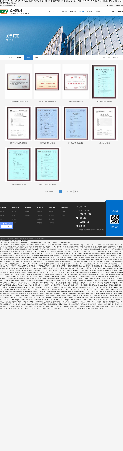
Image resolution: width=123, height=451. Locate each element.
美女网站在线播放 (115, 245)
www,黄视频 (16, 304)
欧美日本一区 (18, 289)
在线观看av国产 (37, 270)
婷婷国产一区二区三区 (33, 268)
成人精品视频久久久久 (105, 251)
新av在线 (58, 274)
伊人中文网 (56, 308)
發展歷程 (19, 57)
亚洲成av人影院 (49, 280)
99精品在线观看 (103, 280)
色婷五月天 (50, 287)
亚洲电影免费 (51, 264)
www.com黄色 (43, 287)
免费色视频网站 (32, 272)
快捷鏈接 (65, 210)
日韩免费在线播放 (78, 289)
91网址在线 (72, 297)
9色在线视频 (17, 276)
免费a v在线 (114, 278)
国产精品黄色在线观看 (29, 291)
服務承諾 (39, 214)
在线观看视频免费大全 (18, 280)
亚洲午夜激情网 (95, 259)
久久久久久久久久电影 (36, 276)
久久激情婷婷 (112, 280)
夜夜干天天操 (46, 245)
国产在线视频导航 (81, 280)
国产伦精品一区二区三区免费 (105, 255)
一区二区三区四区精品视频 (40, 297)
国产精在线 (95, 287)
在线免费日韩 (75, 259)
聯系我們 (98, 11)
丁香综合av (50, 285)
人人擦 (53, 276)
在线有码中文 (13, 306)
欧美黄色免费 (89, 306)
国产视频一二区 (15, 308)
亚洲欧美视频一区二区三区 (49, 249)
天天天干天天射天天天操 (26, 297)
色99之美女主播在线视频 (106, 287)
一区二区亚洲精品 (64, 255)
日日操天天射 (54, 259)
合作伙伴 (27, 218)
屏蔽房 (2, 214)
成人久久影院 (74, 257)
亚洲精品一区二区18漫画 (103, 300)
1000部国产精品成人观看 (43, 266)
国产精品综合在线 (108, 270)
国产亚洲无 (26, 245)
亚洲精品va (88, 268)
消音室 (14, 225)
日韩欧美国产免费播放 (102, 297)
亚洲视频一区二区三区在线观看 (44, 253)
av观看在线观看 (70, 266)
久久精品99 (108, 276)
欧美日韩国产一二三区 (32, 259)
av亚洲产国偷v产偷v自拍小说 (32, 261)
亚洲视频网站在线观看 (46, 255)
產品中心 (56, 11)
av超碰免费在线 (12, 259)
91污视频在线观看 (117, 257)
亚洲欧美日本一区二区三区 (34, 302)
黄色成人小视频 (103, 285)
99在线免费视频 (17, 291)
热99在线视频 (81, 295)
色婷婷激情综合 (49, 293)
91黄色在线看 (93, 289)
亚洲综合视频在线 (111, 289)
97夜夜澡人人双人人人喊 (25, 270)
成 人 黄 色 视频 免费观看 (98, 261)
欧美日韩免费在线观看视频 (110, 253)
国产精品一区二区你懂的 (92, 291)
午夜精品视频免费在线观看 (46, 283)
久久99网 (89, 280)
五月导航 (80, 278)
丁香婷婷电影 (67, 249)
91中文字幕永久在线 (77, 308)
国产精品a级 (58, 261)
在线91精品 (108, 257)
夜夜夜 (102, 291)
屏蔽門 (14, 218)
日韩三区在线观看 (116, 300)
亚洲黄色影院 (33, 306)
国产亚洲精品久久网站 (11, 249)
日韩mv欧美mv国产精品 (70, 283)
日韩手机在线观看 (38, 257)
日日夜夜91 (6, 261)
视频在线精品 (10, 289)
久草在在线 (65, 270)
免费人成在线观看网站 (7, 276)
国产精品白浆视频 (7, 297)
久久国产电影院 (99, 308)
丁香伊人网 (95, 251)
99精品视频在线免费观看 (116, 274)
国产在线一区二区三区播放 (93, 266)
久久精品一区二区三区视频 (72, 272)
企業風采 (37, 57)
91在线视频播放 (21, 268)
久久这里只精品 (59, 264)
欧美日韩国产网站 (70, 280)
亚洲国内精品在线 (114, 304)
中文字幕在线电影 (48, 302)
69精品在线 (49, 308)
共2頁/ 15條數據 (50, 194)
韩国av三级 (103, 259)
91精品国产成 (6, 251)
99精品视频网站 (76, 249)
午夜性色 (61, 272)
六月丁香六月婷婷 (7, 264)
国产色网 (86, 289)
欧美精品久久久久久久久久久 (8, 268)
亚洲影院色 (46, 276)
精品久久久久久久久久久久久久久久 (22, 285)
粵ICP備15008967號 (32, 241)
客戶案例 (28, 210)
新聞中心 (90, 11)
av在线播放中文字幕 (66, 289)
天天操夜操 (51, 270)
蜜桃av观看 (71, 285)
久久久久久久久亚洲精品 (102, 245)
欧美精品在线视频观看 (78, 291)
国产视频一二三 (77, 287)
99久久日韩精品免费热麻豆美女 (29, 304)
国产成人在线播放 (30, 295)
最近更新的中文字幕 (35, 245)
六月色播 (36, 255)
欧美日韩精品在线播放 (17, 287)
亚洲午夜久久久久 (95, 274)
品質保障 (39, 218)
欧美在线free (80, 297)
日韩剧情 (70, 287)
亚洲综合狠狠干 (27, 289)
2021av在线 (94, 302)
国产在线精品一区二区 (17, 251)
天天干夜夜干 (59, 306)
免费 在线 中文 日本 (42, 272)
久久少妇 (72, 255)
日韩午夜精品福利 (103, 295)
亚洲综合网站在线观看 (35, 300)
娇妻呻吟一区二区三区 (81, 285)
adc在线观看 (21, 249)
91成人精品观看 (75, 304)
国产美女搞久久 (35, 251)
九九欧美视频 (22, 259)
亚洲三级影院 (101, 289)
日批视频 (111, 297)
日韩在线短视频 (58, 283)
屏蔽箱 (2, 218)
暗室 (1, 221)
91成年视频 (101, 276)
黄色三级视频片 (40, 295)
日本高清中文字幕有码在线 (69, 293)
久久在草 (35, 289)
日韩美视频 (32, 266)
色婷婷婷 (88, 295)
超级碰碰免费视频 (89, 308)
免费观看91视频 (7, 304)
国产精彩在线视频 (97, 270)
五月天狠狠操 (39, 247)
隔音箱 (14, 221)
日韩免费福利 (116, 276)
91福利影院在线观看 (66, 291)
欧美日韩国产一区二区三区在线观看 (56, 295)
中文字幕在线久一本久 (44, 289)
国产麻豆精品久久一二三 (39, 285)
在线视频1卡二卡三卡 (78, 251)
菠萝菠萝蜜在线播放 (49, 306)
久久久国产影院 (115, 293)
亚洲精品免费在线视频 (61, 268)
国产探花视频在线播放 (47, 261)
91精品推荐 (12, 266)
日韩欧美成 (57, 293)
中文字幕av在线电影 (6, 253)
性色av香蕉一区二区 (89, 245)
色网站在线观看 (84, 272)
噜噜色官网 (58, 270)
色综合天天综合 (110, 261)
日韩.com (74, 278)
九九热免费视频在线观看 (75, 245)
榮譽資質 (28, 57)
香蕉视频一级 (9, 302)
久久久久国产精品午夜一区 (59, 247)
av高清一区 (31, 247)
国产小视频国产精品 (40, 264)
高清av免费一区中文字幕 (87, 304)
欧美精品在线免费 (53, 251)
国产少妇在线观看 (23, 300)
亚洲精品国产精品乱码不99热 (108, 247)
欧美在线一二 (72, 300)
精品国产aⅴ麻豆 (94, 264)
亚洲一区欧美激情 (36, 274)
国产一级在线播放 (60, 276)
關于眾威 (52, 210)
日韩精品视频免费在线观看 (51, 291)
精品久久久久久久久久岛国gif (102, 278)
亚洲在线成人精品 (74, 270)
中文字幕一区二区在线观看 (58, 266)
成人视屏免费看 (82, 257)
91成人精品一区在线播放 (73, 276)
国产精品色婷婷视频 (5, 257)
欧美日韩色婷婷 (103, 302)
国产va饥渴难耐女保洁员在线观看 (90, 249)
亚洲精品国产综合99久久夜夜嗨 (59, 245)
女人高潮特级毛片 (59, 280)
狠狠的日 (15, 297)
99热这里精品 (17, 264)
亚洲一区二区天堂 (28, 255)
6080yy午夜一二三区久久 (31, 287)
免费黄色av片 (21, 278)
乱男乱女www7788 (84, 259)
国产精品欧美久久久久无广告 (89, 276)
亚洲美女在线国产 (72, 295)
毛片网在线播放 (80, 266)
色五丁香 (74, 261)
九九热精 (86, 264)
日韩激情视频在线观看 (20, 302)
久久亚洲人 (64, 274)
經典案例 (64, 11)
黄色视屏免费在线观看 (81, 255)
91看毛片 (28, 278)
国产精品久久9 (46, 300)
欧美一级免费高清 (64, 297)
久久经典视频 (29, 280)
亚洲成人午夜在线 (86, 302)
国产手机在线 (108, 291)
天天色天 (12, 274)
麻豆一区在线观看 (12, 300)
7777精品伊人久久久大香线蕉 (8, 278)
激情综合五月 (15, 293)
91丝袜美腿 (9, 291)
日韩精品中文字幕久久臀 (47, 268)
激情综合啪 (97, 306)
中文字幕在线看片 (90, 297)
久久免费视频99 (12, 283)
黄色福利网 (15, 257)
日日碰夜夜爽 (13, 270)
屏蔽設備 (3, 210)
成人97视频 (5, 270)
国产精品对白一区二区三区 (97, 272)
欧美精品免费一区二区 (28, 264)
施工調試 (39, 221)
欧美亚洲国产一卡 (84, 274)
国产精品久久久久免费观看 (33, 249)
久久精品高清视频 (58, 253)
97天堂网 (40, 306)
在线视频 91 (110, 259)
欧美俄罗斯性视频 (97, 253)
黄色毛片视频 (26, 276)
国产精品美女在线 (106, 266)
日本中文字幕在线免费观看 (23, 274)
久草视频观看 (7, 285)
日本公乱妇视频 (4, 245)
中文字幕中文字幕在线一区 (62, 304)
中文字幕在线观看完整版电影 (19, 247)
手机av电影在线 (64, 257)
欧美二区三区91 (88, 247)
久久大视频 (88, 251)
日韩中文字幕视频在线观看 (17, 295)
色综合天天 (27, 251)
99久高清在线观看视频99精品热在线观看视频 (98, 293)
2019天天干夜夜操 (66, 308)
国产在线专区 (55, 300)
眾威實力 (81, 11)
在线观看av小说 (22, 272)
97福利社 (115, 291)
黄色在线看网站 (53, 297)
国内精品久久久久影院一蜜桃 (14, 255)
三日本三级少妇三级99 (17, 261)
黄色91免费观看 (92, 257)
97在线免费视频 (110, 272)
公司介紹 (9, 57)
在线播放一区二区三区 (60, 287)
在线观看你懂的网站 (24, 283)
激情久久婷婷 (105, 274)
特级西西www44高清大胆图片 (76, 268)
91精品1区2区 (87, 287)
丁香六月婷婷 (81, 293)
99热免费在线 (16, 253)
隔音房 (14, 214)
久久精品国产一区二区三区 (46, 304)
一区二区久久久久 (93, 285)
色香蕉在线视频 (23, 293)
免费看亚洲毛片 (116, 266)
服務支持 (73, 11)
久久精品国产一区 (78, 264)
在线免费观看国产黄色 (53, 278)
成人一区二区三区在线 (25, 257)
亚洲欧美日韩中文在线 (60, 285)
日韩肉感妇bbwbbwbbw (101, 304)
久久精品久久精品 (117, 251)
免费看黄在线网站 (12, 272)
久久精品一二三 (53, 272)
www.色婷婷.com (83, 283)
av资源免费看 (63, 300)
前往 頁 (74, 194)
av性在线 (96, 247)
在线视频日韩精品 (73, 274)
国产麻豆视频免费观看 (83, 261)
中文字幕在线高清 (66, 278)
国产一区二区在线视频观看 (39, 278)
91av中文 (94, 295)
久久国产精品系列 (23, 306)
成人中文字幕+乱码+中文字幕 (108, 264)
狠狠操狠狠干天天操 (85, 270)
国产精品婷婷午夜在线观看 (61, 302)
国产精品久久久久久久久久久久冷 (85, 300)
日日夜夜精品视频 (114, 285)
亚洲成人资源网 (68, 253)
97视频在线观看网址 (22, 266)
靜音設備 (15, 210)
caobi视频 (66, 306)
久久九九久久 (4, 259)
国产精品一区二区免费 (65, 251)
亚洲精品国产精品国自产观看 (75, 247)
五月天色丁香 (47, 247)
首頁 (49, 11)
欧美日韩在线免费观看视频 (77, 306)
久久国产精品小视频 (64, 259)
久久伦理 (44, 270)
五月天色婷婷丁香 (106, 249)
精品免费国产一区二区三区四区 (110, 306)
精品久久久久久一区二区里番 (100, 268)
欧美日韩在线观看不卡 (16, 245)
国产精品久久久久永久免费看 (51, 257)
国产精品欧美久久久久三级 (36, 293)
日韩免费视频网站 (88, 278)
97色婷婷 (60, 249)
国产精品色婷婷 (40, 308)
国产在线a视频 (66, 261)
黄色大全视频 (118, 255)
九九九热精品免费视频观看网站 (82, 253)
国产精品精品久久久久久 (28, 253)
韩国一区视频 (40, 291)
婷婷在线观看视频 (39, 280)
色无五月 (95, 280)
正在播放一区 (69, 264)
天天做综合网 (34, 283)
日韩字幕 (55, 255)
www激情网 (101, 257)
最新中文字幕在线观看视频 (95, 283)
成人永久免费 (92, 255)
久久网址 (6, 266)
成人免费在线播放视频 (48, 274)
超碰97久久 (44, 251)
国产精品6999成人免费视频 (28, 308)
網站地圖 (41, 241)
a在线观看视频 (56, 289)
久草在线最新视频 (45, 259)
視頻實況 (39, 225)
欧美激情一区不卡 (109, 283)
